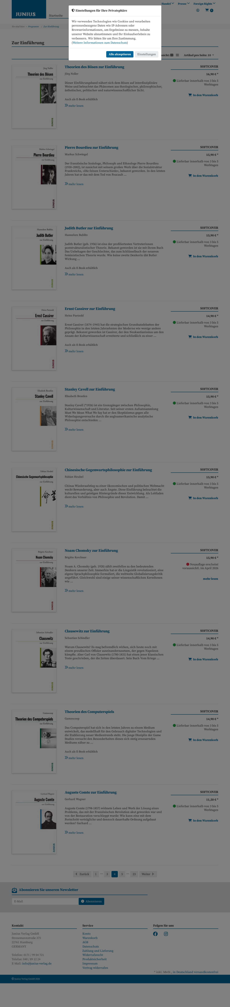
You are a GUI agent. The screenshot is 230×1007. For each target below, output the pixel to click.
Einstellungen (146, 54)
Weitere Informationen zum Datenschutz (100, 43)
